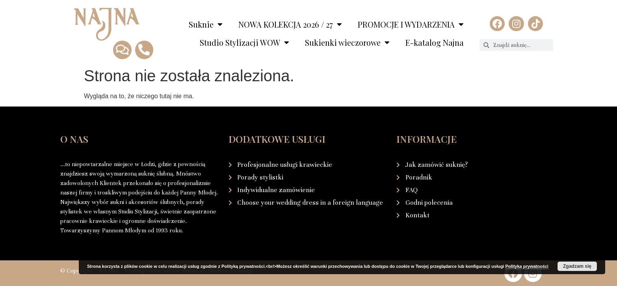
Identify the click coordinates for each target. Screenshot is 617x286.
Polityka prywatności (526, 266)
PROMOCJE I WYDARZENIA (411, 24)
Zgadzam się (577, 266)
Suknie (206, 24)
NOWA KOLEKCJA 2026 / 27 (290, 24)
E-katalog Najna (434, 42)
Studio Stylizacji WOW (244, 42)
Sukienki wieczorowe (347, 42)
